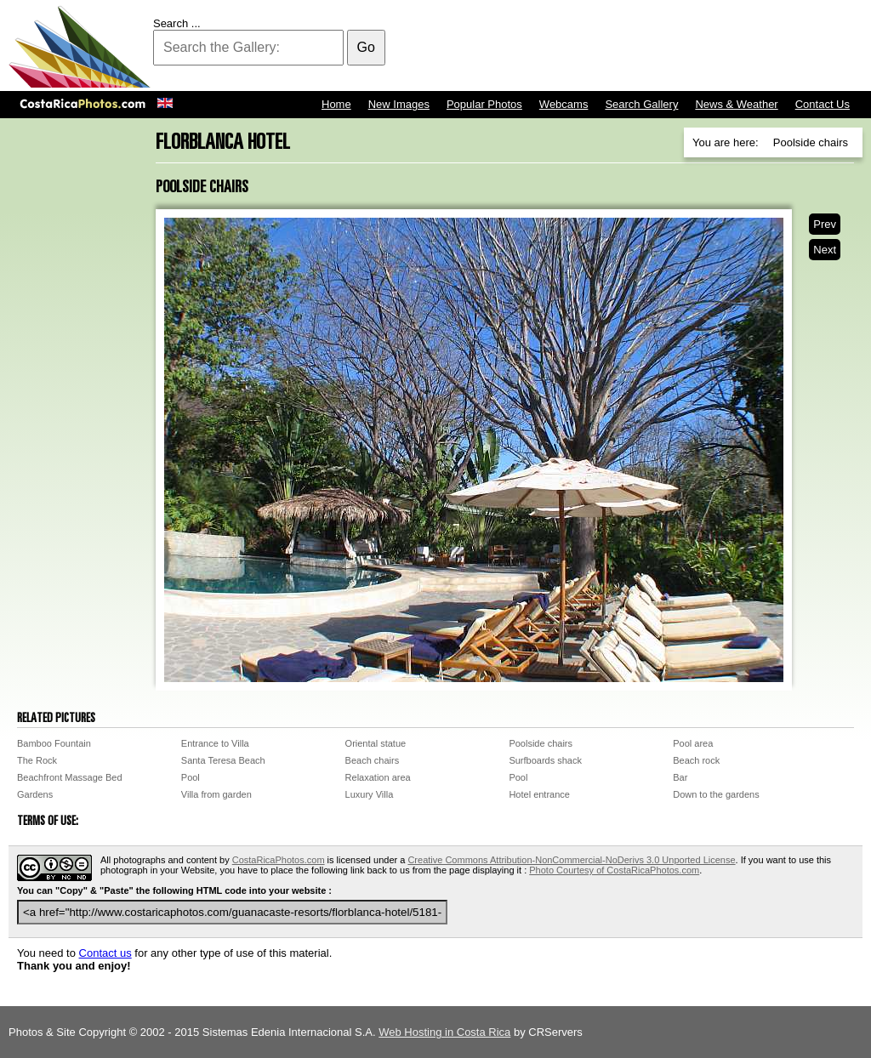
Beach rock (696, 760)
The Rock (37, 760)
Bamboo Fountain (54, 743)
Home (336, 104)
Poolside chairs (540, 743)
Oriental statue (376, 743)
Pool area (693, 743)
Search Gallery (641, 104)
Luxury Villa (369, 794)
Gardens (35, 794)
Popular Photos (484, 104)
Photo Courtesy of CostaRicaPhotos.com (614, 870)
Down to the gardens (716, 794)
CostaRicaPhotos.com (278, 860)
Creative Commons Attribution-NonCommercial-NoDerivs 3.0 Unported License (571, 860)
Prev (824, 224)
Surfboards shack (545, 760)
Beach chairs (372, 760)
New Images (399, 104)
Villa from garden (216, 794)
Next (824, 249)
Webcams (564, 104)
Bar (680, 777)
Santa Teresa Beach (223, 760)
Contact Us (822, 104)
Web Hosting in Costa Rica (444, 1032)
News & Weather (736, 104)
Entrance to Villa (215, 743)
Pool (190, 777)
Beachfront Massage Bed (69, 777)
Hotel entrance (539, 794)
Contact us (105, 953)
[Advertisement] (552, 47)
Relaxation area (378, 777)
